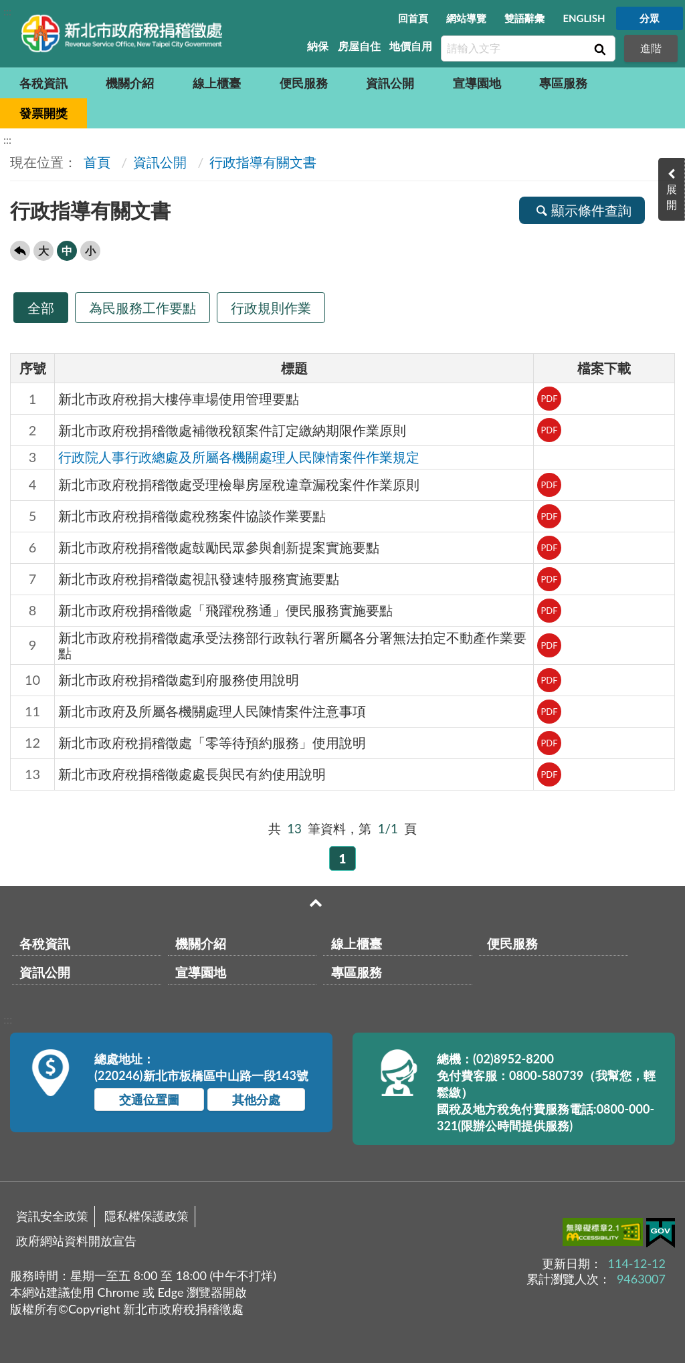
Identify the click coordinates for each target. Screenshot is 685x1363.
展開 (671, 197)
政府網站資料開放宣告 (76, 1240)
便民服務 (304, 83)
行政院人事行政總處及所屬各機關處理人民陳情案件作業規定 (238, 457)
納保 (317, 45)
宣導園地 (477, 83)
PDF (549, 398)
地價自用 (410, 45)
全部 (40, 308)
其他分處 (256, 1099)
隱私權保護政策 (146, 1216)
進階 (651, 47)
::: (7, 11)
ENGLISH (584, 18)
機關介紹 (130, 83)
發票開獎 (43, 113)
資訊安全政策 (52, 1216)
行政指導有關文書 (262, 162)
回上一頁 (20, 251)
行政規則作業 (271, 308)
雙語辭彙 (524, 18)
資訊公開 (390, 83)
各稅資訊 (43, 83)
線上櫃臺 (217, 83)
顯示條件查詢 (581, 210)
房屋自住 (359, 45)
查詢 (598, 48)
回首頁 (413, 18)
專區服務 (563, 83)
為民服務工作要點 (142, 308)
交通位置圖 (149, 1099)
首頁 (95, 162)
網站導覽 (466, 18)
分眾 (650, 18)
